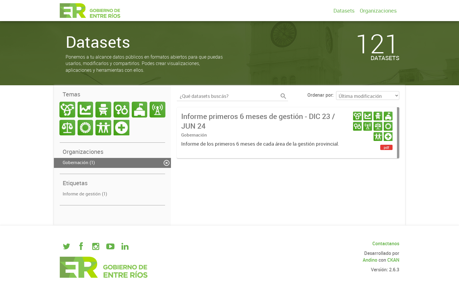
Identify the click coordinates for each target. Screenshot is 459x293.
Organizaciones (378, 10)
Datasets (343, 10)
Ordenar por (319, 95)
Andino (370, 260)
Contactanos (385, 243)
